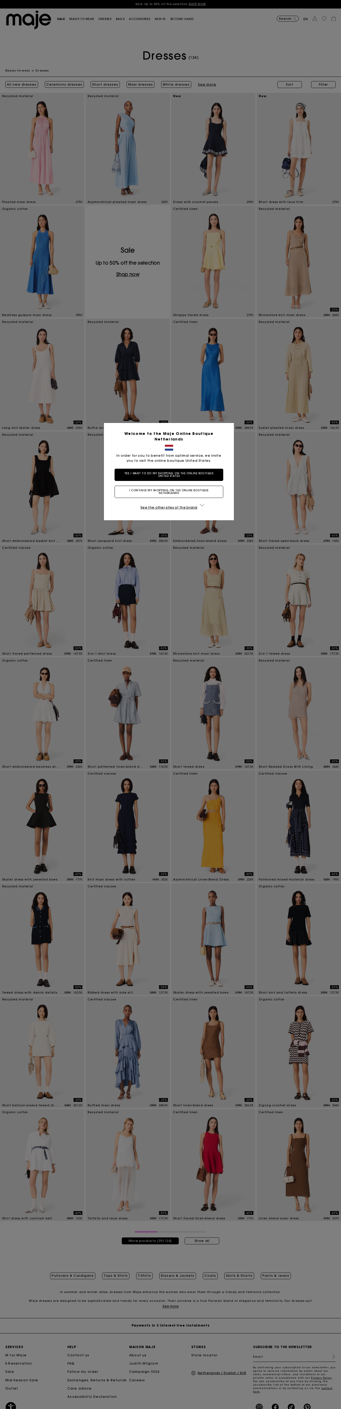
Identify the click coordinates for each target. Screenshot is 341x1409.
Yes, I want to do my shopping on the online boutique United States (170, 475)
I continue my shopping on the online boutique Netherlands (170, 492)
